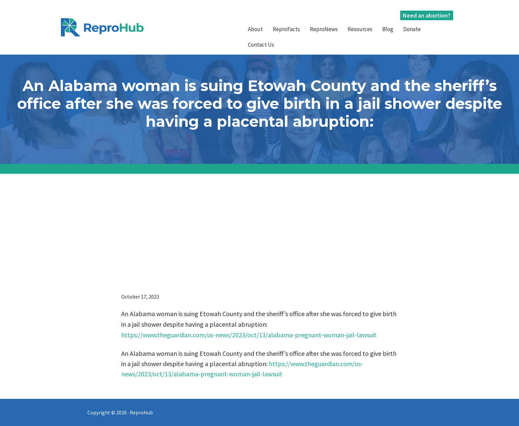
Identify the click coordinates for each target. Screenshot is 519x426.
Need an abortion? (426, 15)
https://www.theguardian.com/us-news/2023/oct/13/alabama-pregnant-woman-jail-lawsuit (249, 335)
